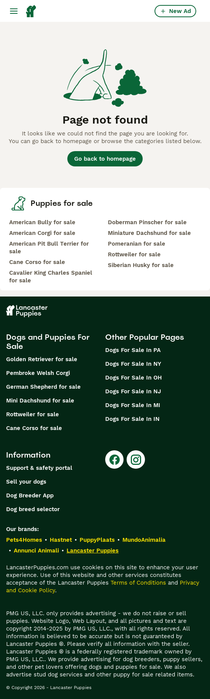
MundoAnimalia (144, 539)
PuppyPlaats (97, 539)
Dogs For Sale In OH (133, 377)
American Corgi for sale (42, 233)
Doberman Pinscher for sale (147, 222)
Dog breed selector (33, 509)
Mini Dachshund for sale (40, 400)
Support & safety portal (39, 467)
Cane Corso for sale (37, 262)
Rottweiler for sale (134, 254)
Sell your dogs (26, 481)
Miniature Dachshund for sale (149, 233)
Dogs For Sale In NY (133, 363)
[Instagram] (136, 459)
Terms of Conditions (138, 582)
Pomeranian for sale (136, 243)
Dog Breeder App (30, 495)
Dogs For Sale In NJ (133, 391)
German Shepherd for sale (43, 386)
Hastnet (61, 539)
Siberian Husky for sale (141, 265)
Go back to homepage (105, 158)
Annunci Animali (36, 550)
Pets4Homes (24, 539)
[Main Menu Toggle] (13, 11)
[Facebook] (114, 459)
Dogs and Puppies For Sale (48, 341)
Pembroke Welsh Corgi (38, 373)
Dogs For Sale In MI (132, 405)
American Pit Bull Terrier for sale (49, 247)
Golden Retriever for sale (41, 359)
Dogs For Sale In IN (132, 418)
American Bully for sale (42, 222)
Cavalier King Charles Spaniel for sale (50, 276)
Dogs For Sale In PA (133, 350)
